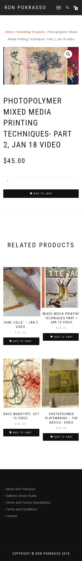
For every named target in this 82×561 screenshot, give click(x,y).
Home (9, 32)
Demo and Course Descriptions (28, 502)
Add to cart (43, 193)
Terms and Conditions (21, 509)
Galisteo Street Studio (21, 496)
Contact (11, 516)
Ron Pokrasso (25, 7)
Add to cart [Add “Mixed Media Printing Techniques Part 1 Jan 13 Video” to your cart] (63, 337)
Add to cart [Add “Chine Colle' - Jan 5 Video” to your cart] (22, 341)
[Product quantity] (41, 181)
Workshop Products (31, 32)
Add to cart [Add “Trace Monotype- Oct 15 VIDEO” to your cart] (22, 432)
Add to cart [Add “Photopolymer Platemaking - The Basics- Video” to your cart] (63, 437)
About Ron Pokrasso (20, 489)
